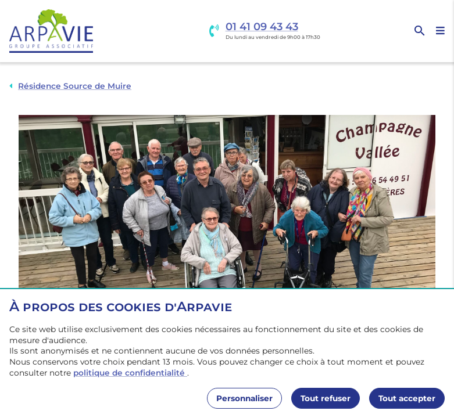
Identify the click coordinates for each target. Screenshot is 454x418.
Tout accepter (406, 398)
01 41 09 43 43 (262, 27)
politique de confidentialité (130, 372)
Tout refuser (326, 398)
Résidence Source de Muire (74, 86)
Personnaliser (244, 398)
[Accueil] (51, 31)
